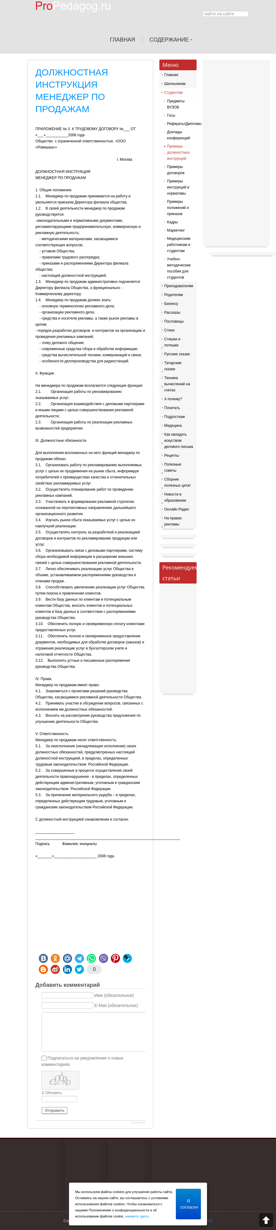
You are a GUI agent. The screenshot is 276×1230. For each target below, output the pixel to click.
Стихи (169, 330)
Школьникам (175, 84)
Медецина (173, 425)
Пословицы (174, 321)
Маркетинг (176, 230)
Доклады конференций (178, 135)
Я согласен (189, 1204)
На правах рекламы (173, 521)
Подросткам (174, 417)
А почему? (173, 399)
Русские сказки (177, 354)
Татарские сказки (173, 366)
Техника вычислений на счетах (177, 384)
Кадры (172, 222)
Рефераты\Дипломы (180, 124)
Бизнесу (171, 304)
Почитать (172, 408)
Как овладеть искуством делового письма (178, 440)
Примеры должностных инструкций (178, 152)
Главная (171, 75)
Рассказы (172, 312)
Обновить (53, 1093)
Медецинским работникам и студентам (179, 244)
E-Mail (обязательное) (116, 1005)
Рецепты (171, 455)
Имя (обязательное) (114, 995)
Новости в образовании (175, 497)
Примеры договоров (175, 170)
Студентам (173, 92)
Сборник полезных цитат (177, 482)
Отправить (54, 1110)
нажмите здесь (136, 1216)
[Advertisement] (90, 905)
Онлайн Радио (176, 509)
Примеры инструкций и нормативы (178, 187)
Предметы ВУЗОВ (175, 104)
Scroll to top (266, 1220)
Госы (171, 115)
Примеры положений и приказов (178, 208)
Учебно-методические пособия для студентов (179, 268)
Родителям (173, 295)
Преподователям (178, 286)
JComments (138, 1122)
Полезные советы (172, 467)
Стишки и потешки (172, 342)
